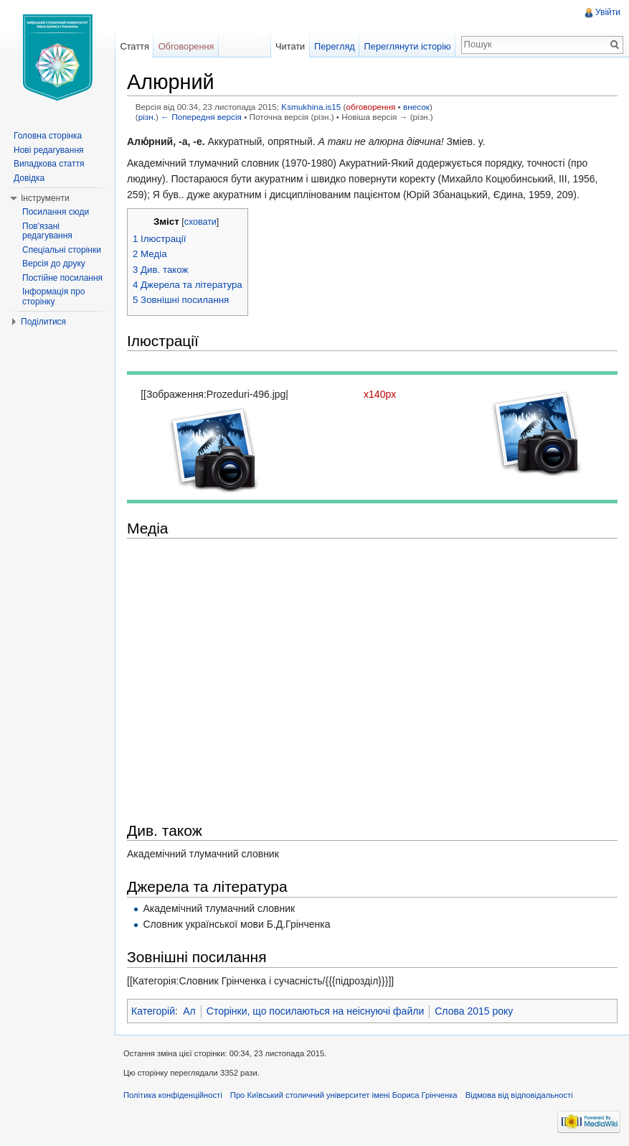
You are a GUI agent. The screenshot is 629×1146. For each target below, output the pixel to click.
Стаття (134, 46)
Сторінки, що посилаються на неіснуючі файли (315, 1011)
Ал (189, 1011)
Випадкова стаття (49, 164)
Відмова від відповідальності (519, 1095)
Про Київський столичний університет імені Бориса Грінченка (344, 1095)
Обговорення (186, 46)
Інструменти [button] (45, 198)
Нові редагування (49, 150)
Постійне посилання (62, 278)
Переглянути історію (407, 46)
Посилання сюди (55, 212)
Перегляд (334, 46)
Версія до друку (53, 263)
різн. (147, 116)
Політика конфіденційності (172, 1095)
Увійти (607, 12)
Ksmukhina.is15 (311, 106)
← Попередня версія (201, 116)
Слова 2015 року (474, 1011)
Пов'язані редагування (47, 231)
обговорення (370, 106)
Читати (290, 46)
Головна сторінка (48, 136)
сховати (200, 222)
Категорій (153, 1011)
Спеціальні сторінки (61, 250)
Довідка (29, 178)
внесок (416, 106)
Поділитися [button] (43, 322)
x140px (380, 394)
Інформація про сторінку (53, 296)
